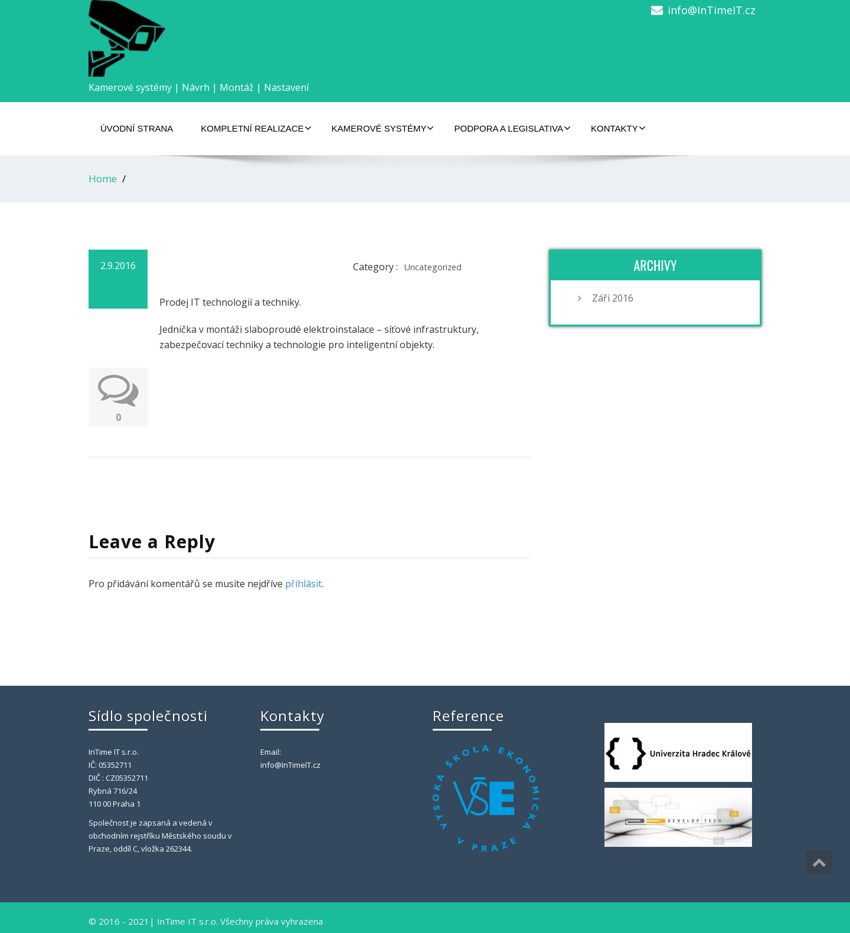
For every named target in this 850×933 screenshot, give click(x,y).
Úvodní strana (136, 128)
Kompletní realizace (256, 128)
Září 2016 (612, 298)
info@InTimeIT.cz (712, 10)
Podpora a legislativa (512, 128)
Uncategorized (433, 267)
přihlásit (303, 583)
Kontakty (618, 128)
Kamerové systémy (383, 128)
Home (103, 178)
